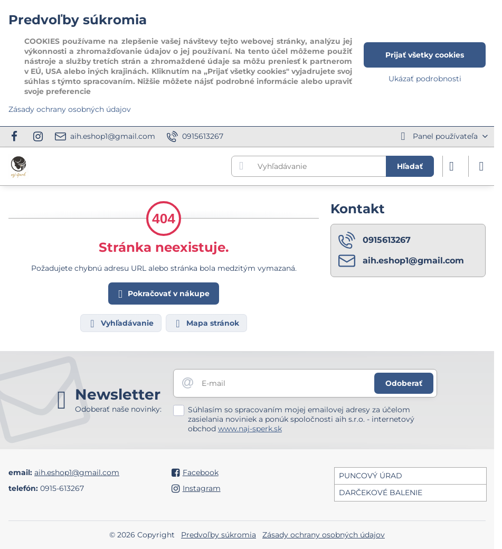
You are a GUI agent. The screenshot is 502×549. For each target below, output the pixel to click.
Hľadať (410, 166)
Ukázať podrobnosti (425, 78)
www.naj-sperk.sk (250, 428)
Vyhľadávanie (120, 323)
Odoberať (403, 383)
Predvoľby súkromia (218, 534)
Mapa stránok (206, 323)
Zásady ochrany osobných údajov (323, 534)
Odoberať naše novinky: (118, 409)
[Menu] (481, 166)
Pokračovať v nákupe (162, 294)
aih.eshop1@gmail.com (76, 472)
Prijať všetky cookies (424, 55)
